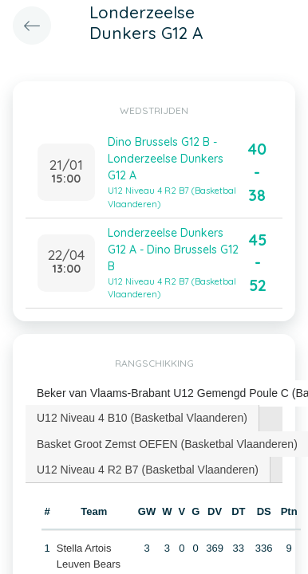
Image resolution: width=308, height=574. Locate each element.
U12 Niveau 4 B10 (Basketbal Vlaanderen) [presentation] (142, 417)
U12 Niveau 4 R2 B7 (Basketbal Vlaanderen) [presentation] (148, 469)
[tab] (142, 418)
